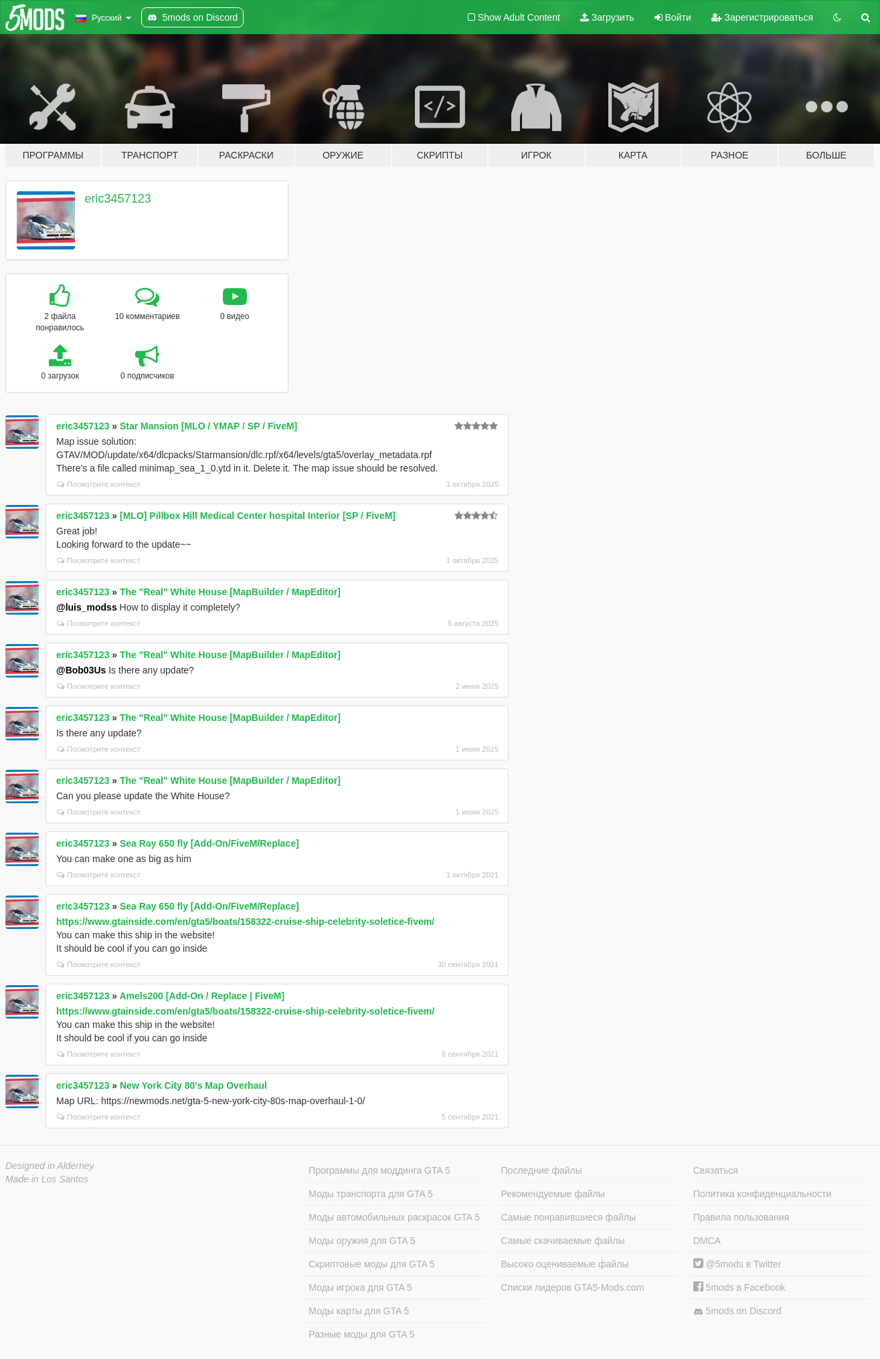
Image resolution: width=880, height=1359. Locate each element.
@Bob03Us (81, 670)
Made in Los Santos (46, 1179)
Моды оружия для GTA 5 (362, 1240)
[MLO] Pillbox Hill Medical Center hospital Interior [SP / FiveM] (257, 515)
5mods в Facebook (739, 1287)
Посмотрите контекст (99, 484)
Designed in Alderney (49, 1165)
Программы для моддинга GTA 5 (379, 1170)
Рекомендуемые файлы (553, 1193)
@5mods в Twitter (737, 1264)
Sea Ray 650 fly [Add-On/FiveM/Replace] (209, 843)
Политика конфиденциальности (762, 1193)
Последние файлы (541, 1170)
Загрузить (607, 17)
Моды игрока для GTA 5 (360, 1287)
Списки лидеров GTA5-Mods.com (572, 1287)
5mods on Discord (737, 1311)
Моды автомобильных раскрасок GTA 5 (394, 1217)
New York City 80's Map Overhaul (193, 1085)
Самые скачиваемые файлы (563, 1240)
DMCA (707, 1240)
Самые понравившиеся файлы (568, 1217)
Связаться (715, 1170)
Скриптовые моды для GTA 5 (371, 1264)
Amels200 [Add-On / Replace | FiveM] (201, 995)
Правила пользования (741, 1217)
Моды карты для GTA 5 (359, 1310)
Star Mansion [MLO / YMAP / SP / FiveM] (208, 426)
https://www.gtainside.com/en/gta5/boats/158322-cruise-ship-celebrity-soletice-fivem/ (245, 921)
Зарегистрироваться (762, 17)
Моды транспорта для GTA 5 (370, 1193)
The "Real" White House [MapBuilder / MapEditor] (230, 592)
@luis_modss (86, 607)
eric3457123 (118, 198)
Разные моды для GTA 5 (361, 1334)
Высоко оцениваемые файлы (565, 1264)
